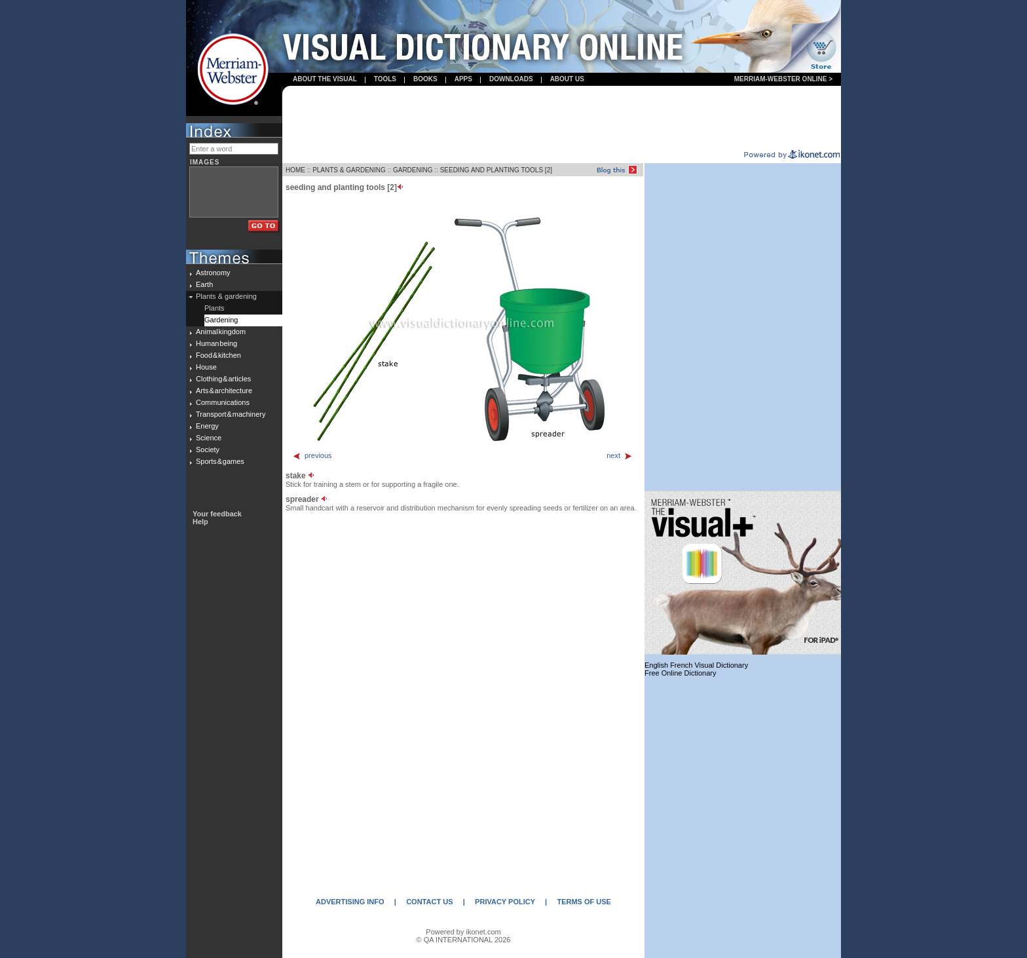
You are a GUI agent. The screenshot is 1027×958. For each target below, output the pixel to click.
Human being (216, 343)
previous (312, 455)
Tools (385, 79)
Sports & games (220, 461)
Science (208, 438)
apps (463, 79)
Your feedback (217, 514)
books (425, 79)
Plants (214, 308)
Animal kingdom (221, 331)
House (206, 367)
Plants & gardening (226, 296)
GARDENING (413, 170)
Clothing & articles (223, 379)
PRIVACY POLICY (505, 902)
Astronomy (213, 273)
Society (207, 449)
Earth (204, 284)
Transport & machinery (230, 414)
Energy (207, 426)
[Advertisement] (562, 118)
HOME (295, 170)
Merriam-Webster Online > (783, 79)
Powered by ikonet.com (463, 932)
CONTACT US (429, 902)
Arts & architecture (224, 390)
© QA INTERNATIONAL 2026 (464, 940)
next (620, 455)
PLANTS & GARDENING (349, 170)
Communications (223, 402)
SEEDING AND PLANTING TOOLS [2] (496, 170)
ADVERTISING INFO (350, 902)
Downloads (511, 79)
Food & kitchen (218, 355)
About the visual (325, 79)
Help (200, 522)
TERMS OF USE (584, 902)
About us (567, 79)
